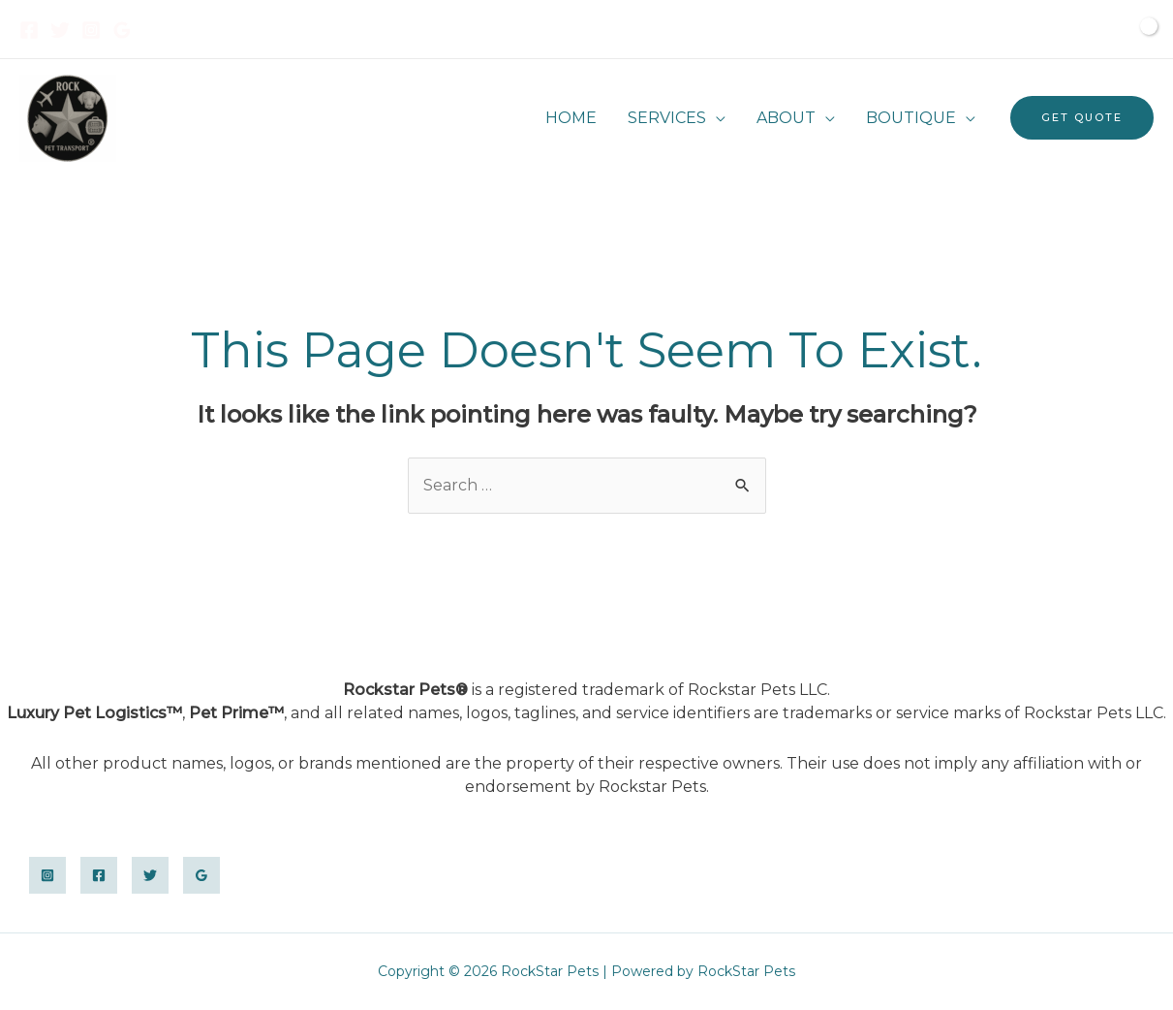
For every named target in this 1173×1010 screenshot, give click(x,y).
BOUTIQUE (911, 118)
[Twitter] (60, 30)
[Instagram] (91, 30)
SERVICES (667, 118)
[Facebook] (29, 30)
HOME (571, 118)
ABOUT (786, 118)
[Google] (122, 30)
